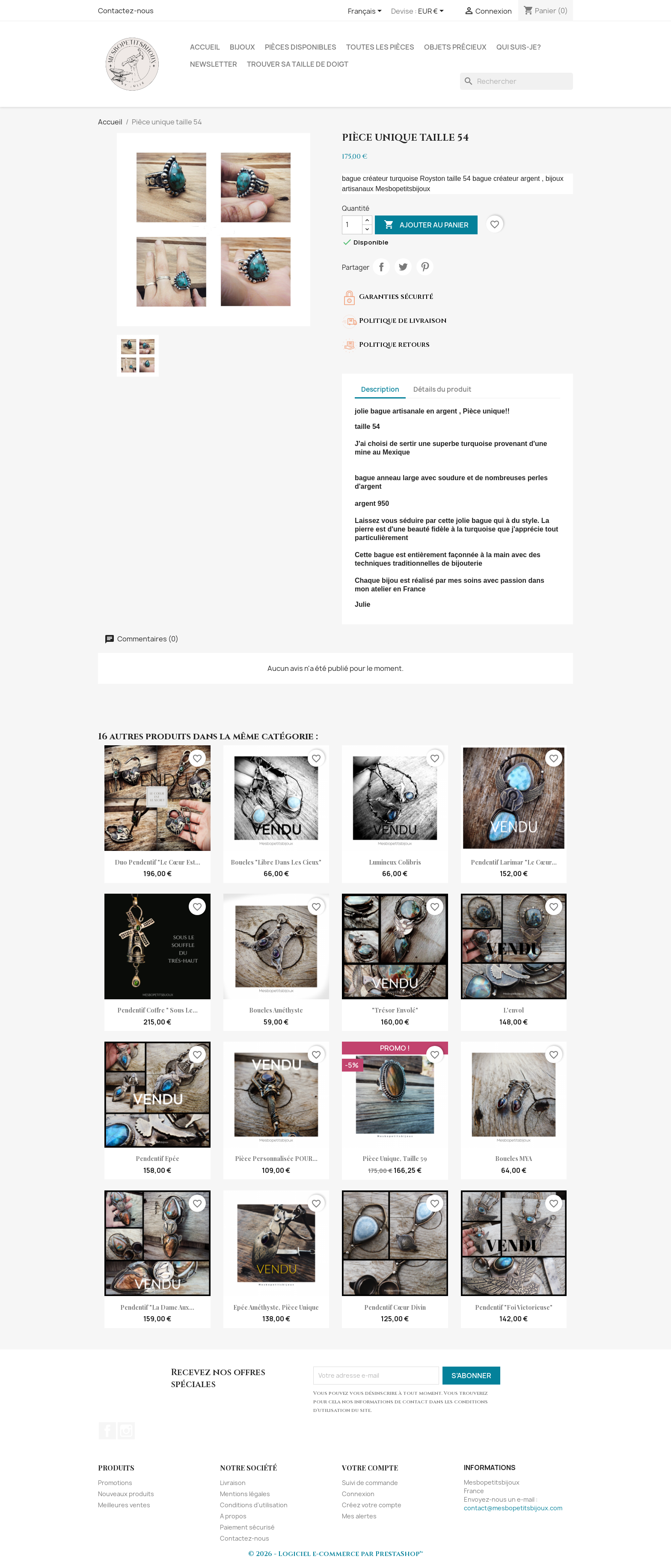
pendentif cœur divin (395, 1307)
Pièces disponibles (300, 47)
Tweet (403, 266)
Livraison (233, 1483)
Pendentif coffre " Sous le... (157, 1010)
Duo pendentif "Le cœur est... (157, 862)
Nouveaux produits (126, 1494)
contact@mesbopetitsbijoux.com (513, 1508)
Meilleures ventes (124, 1505)
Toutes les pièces (380, 47)
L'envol (513, 1010)
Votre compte (370, 1467)
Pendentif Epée (157, 1159)
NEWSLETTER (213, 64)
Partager (381, 266)
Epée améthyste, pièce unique (276, 1307)
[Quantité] (352, 225)
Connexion (358, 1494)
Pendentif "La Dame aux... (157, 1307)
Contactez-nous (126, 10)
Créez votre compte (371, 1505)
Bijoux (242, 47)
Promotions (115, 1483)
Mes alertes (359, 1516)
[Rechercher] (516, 81)
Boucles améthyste (276, 1010)
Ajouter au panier (426, 224)
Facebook (107, 1430)
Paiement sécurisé (247, 1527)
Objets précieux (455, 47)
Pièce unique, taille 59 (394, 1159)
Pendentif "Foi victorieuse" (513, 1307)
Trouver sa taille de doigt (297, 64)
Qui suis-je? (518, 47)
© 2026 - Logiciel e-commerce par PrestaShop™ (335, 1554)
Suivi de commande (370, 1483)
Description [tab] (380, 389)
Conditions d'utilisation (254, 1505)
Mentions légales (245, 1494)
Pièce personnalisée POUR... (276, 1159)
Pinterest (424, 266)
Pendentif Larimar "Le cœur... (514, 862)
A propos (233, 1516)
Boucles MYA (513, 1159)
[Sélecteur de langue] (366, 11)
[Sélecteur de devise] (432, 11)
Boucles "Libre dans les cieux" (276, 862)
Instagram (126, 1430)
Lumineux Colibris (395, 862)
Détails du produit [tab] (442, 389)
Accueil (205, 47)
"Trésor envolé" (395, 1010)
